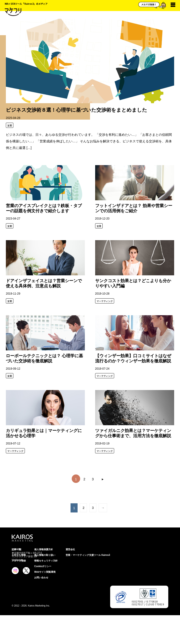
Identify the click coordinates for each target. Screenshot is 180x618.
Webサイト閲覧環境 (45, 572)
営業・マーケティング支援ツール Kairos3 (88, 555)
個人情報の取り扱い (44, 555)
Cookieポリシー (42, 566)
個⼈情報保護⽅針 (43, 549)
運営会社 (70, 549)
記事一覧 (16, 549)
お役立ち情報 (19, 555)
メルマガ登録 (19, 560)
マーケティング (105, 301)
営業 (9, 125)
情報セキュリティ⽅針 (46, 560)
